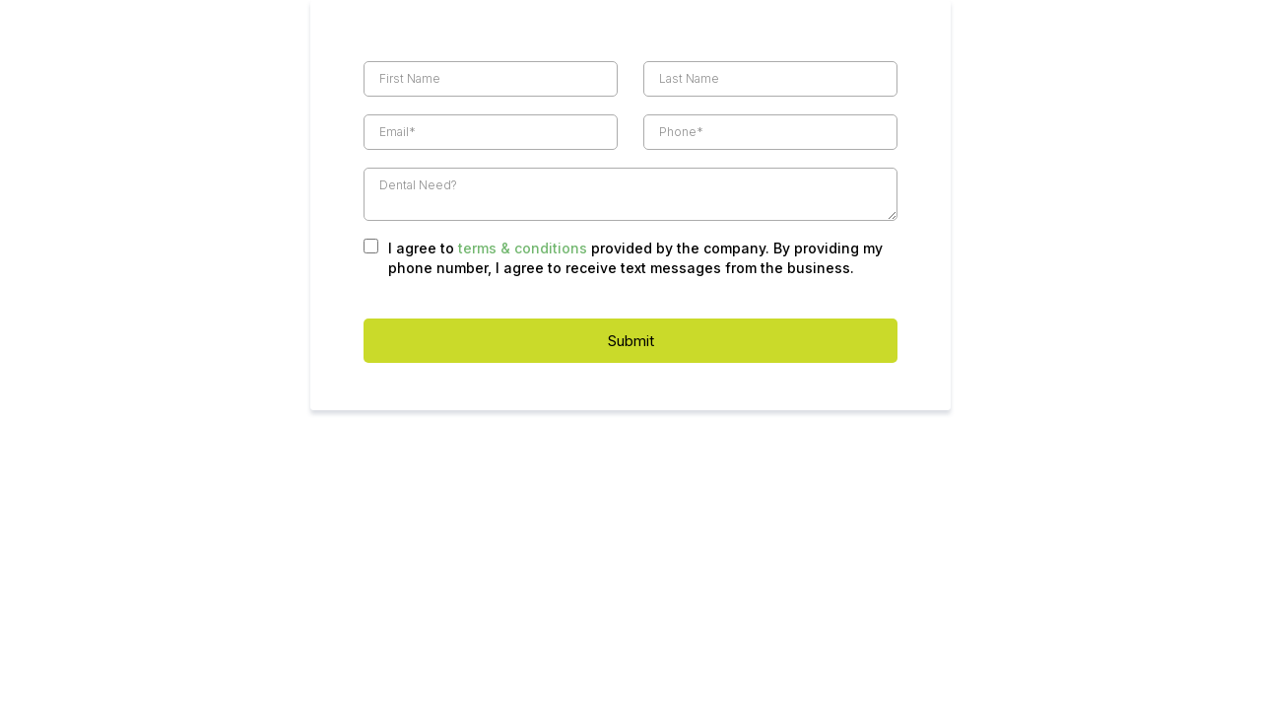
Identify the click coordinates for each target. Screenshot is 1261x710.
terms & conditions (522, 248)
